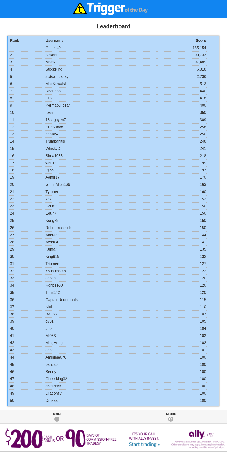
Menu (57, 414)
